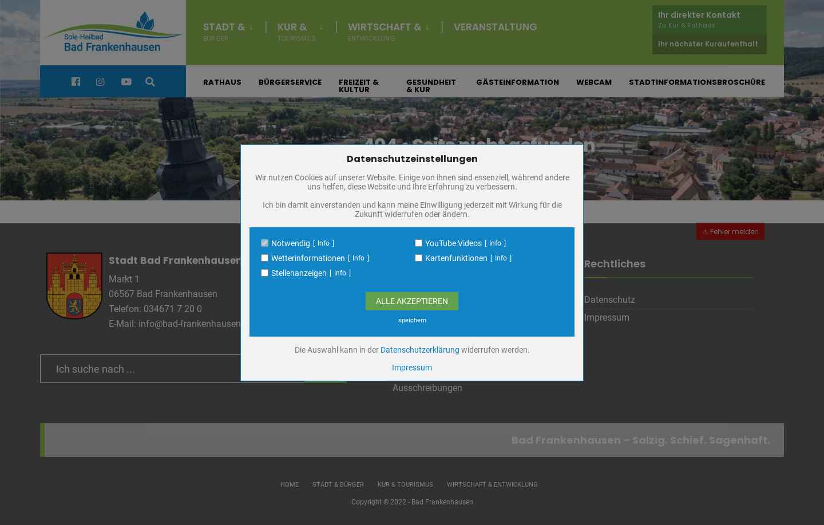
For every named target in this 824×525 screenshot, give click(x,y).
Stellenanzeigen (299, 273)
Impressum (412, 367)
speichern (412, 320)
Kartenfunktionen (456, 258)
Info (324, 243)
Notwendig (290, 243)
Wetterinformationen (308, 258)
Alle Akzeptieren (412, 301)
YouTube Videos (453, 243)
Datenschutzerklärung (420, 349)
